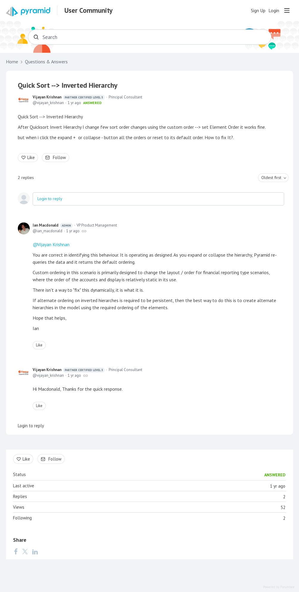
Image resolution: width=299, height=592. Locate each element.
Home (12, 62)
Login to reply (49, 198)
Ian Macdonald (53, 225)
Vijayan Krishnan (69, 97)
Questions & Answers (46, 62)
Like (31, 157)
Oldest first (271, 177)
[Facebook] (15, 551)
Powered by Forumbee (279, 587)
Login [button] (273, 10)
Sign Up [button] (258, 10)
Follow (59, 157)
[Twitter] (25, 551)
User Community (88, 10)
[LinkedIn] (35, 551)
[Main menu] (286, 10)
